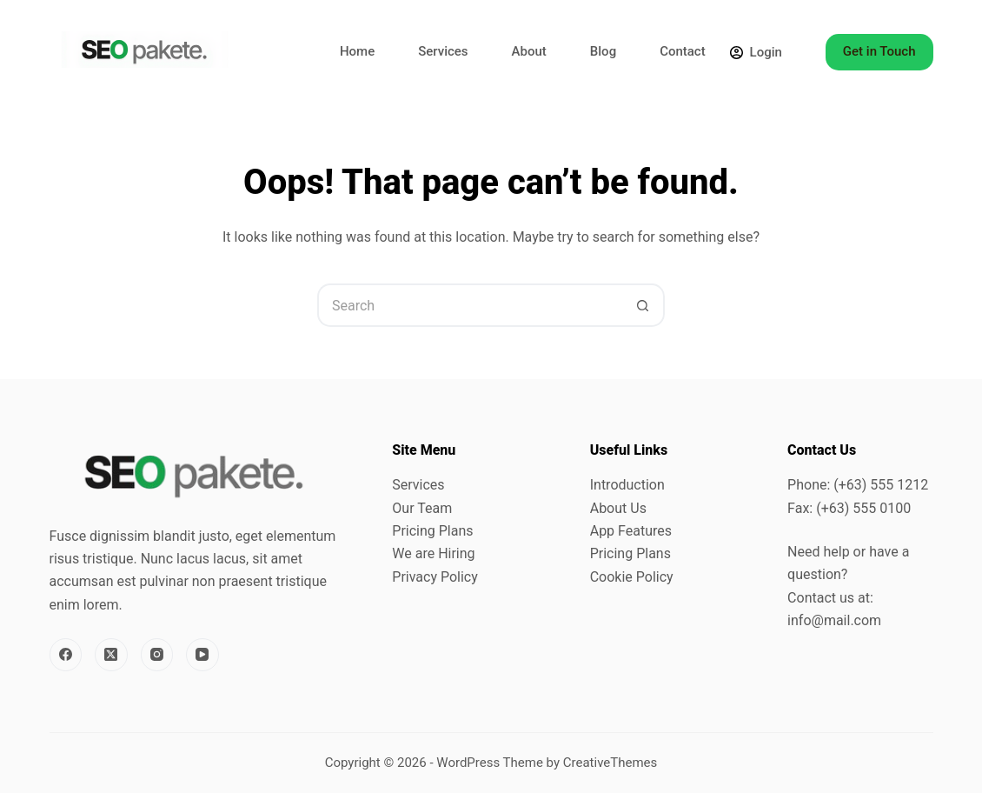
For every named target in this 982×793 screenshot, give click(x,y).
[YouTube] (202, 654)
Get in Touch (879, 51)
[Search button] (643, 305)
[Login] (756, 52)
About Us (618, 508)
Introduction (627, 484)
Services (443, 51)
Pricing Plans (432, 531)
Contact (683, 51)
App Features (631, 531)
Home (357, 51)
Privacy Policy (435, 577)
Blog (603, 51)
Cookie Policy (631, 577)
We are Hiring (433, 553)
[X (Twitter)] (111, 654)
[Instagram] (157, 654)
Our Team (422, 508)
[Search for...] (469, 305)
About (529, 51)
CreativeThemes (610, 762)
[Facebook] (66, 654)
